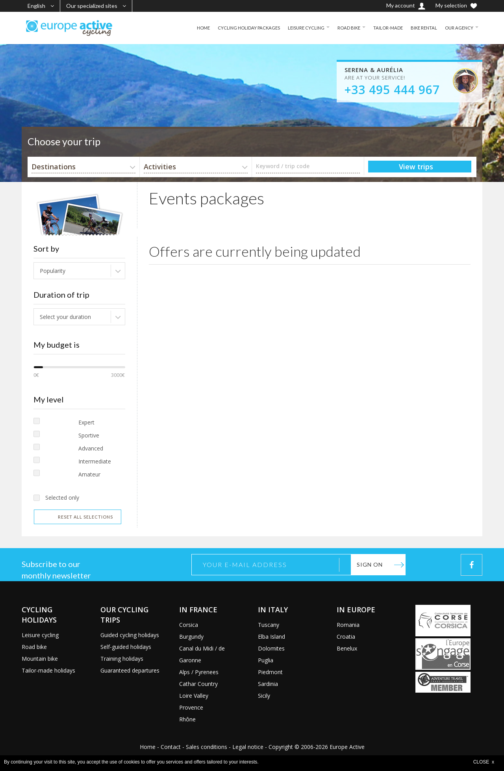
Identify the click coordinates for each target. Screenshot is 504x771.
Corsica (188, 624)
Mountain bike (40, 658)
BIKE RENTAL (421, 28)
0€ (36, 375)
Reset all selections (85, 516)
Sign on (370, 564)
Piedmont (270, 672)
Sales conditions (206, 747)
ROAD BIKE (344, 28)
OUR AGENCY (458, 28)
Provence (191, 707)
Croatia (346, 636)
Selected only (62, 497)
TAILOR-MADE (384, 28)
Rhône (187, 719)
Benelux (347, 648)
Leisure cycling (40, 635)
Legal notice (247, 747)
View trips (416, 166)
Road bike (34, 647)
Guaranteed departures (129, 670)
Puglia (265, 660)
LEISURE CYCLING (300, 28)
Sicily (264, 695)
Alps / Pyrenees (199, 672)
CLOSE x (483, 762)
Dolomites (271, 648)
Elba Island (271, 636)
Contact (171, 747)
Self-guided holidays (125, 647)
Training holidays (121, 658)
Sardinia (268, 684)
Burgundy (191, 636)
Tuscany (268, 624)
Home (148, 747)
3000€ (118, 375)
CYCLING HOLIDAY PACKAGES (240, 28)
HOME (193, 28)
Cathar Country (198, 684)
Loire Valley (193, 695)
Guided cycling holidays (129, 635)
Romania (348, 624)
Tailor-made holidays (48, 670)
